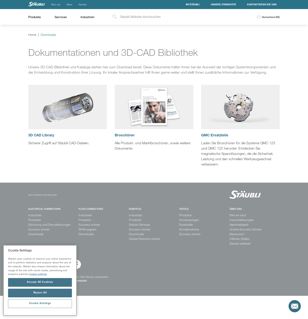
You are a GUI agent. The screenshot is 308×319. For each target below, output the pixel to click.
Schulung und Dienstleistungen (49, 225)
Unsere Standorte (223, 5)
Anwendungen (189, 220)
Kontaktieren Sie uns (262, 5)
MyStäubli (193, 5)
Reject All (40, 293)
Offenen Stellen (239, 239)
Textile (184, 209)
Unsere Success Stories (245, 229)
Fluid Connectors (91, 209)
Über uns (55, 4)
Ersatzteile (186, 225)
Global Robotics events (144, 239)
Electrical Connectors (44, 209)
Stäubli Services (139, 225)
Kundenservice (189, 229)
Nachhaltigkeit (238, 225)
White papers (87, 229)
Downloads (36, 234)
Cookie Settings (40, 303)
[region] (40, 280)
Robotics (135, 209)
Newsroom (236, 234)
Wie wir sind (237, 215)
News (69, 4)
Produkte (34, 220)
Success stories (39, 229)
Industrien (35, 215)
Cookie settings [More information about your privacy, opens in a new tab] (38, 274)
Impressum (79, 281)
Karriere (83, 4)
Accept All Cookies (40, 282)
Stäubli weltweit (239, 243)
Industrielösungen (241, 220)
